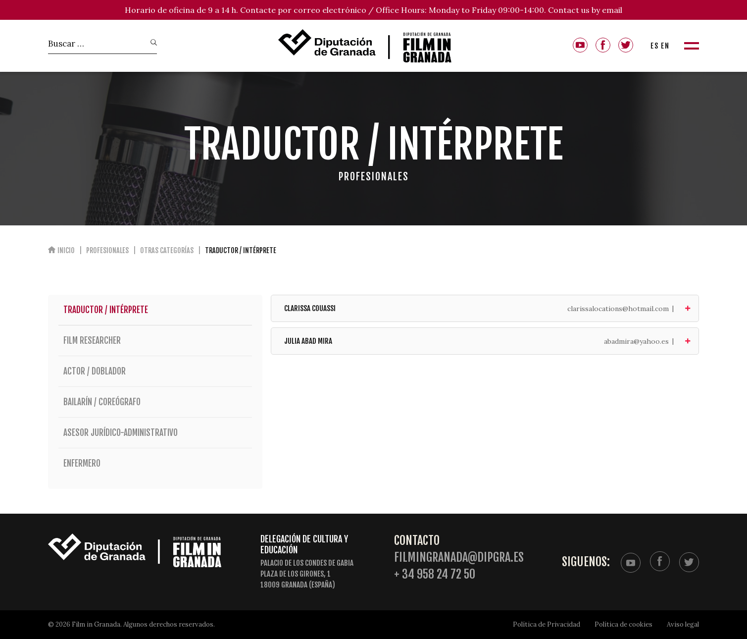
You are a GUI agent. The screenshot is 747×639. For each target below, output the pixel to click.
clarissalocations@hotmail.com (618, 308)
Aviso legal (683, 624)
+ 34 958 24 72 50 (434, 574)
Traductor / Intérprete (105, 310)
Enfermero (155, 463)
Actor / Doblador (155, 371)
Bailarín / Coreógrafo (155, 402)
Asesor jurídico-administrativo (155, 432)
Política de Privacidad (546, 624)
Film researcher (155, 340)
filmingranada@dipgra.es (459, 557)
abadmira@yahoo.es (636, 341)
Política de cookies (623, 624)
